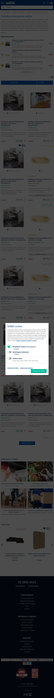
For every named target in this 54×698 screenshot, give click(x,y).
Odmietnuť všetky (13, 368)
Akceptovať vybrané (26, 368)
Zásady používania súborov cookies (26, 340)
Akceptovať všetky (39, 371)
